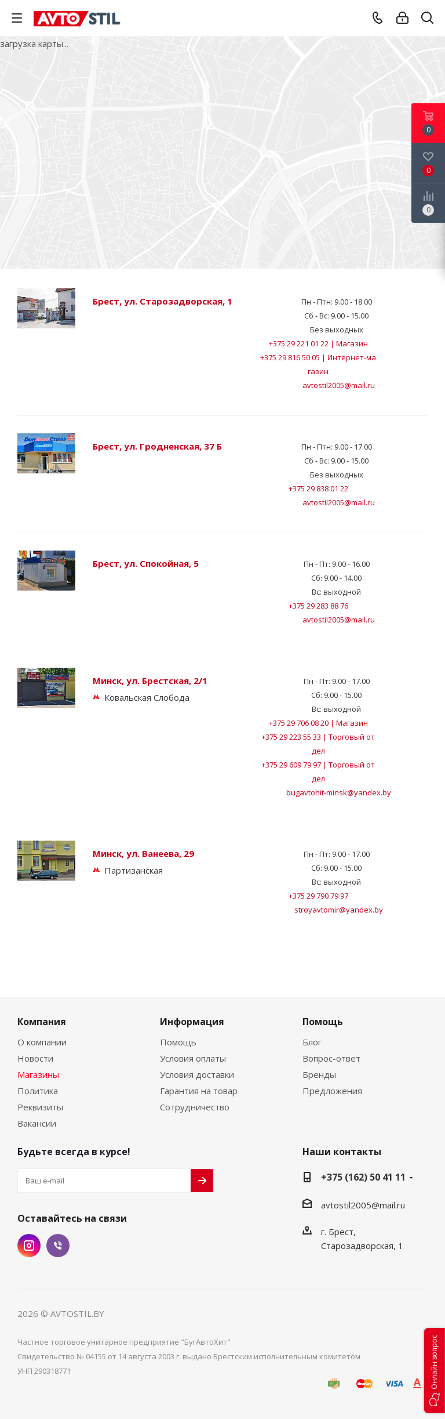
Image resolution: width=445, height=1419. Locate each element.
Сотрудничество (194, 1107)
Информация (192, 1021)
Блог (312, 1042)
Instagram (29, 1245)
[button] (434, 1370)
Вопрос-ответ (331, 1058)
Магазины (38, 1074)
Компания (41, 1021)
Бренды (319, 1074)
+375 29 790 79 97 (318, 896)
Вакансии (36, 1123)
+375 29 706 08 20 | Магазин (318, 723)
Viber (58, 1245)
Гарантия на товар (199, 1090)
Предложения (332, 1090)
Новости (35, 1058)
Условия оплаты (193, 1058)
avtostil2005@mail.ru (338, 385)
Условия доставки (197, 1074)
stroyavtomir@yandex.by (338, 909)
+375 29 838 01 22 (318, 488)
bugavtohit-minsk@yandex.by (338, 792)
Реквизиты (40, 1107)
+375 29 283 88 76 (318, 605)
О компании (42, 1042)
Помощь (178, 1042)
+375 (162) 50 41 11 (363, 1177)
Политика (37, 1090)
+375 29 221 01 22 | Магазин (318, 343)
